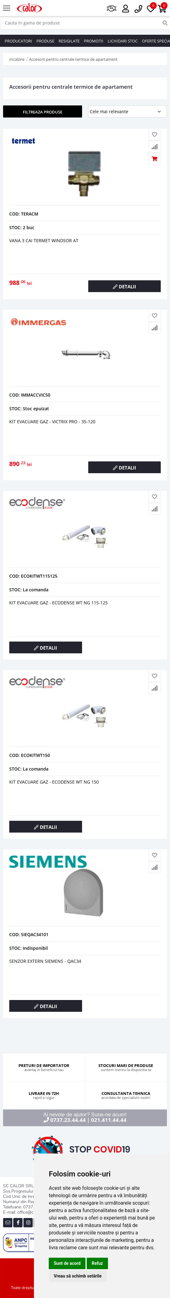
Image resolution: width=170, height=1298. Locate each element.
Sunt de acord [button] (67, 1263)
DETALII (124, 286)
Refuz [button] (97, 1263)
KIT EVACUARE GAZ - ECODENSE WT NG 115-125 (58, 603)
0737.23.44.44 (68, 1119)
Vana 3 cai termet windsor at (43, 240)
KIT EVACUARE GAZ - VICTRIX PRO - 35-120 (52, 422)
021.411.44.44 (108, 1119)
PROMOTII (93, 41)
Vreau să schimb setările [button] (78, 1276)
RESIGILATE (69, 41)
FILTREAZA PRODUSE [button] (42, 112)
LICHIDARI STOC (123, 41)
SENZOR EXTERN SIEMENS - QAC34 (45, 961)
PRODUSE (45, 41)
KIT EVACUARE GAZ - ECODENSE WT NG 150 (54, 782)
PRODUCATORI (18, 41)
